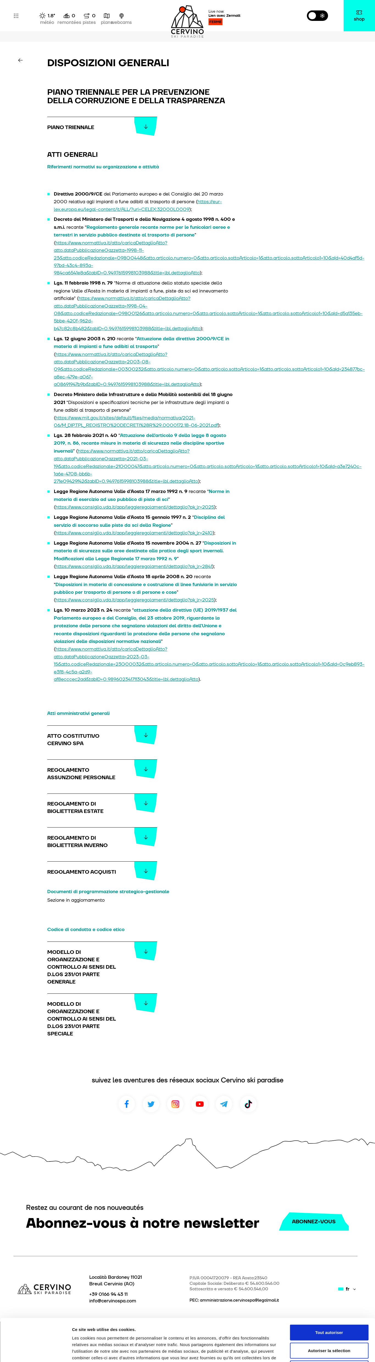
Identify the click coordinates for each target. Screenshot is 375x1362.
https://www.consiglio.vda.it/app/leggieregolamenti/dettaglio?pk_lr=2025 (134, 507)
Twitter (151, 1104)
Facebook (126, 1104)
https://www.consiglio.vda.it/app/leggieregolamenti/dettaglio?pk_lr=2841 (133, 566)
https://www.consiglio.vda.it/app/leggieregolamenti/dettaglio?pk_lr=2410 (134, 533)
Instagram (175, 1104)
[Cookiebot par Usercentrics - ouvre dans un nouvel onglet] (36, 1351)
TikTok (248, 1104)
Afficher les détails (302, 1351)
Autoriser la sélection (329, 1308)
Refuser (329, 1326)
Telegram (224, 1104)
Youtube (199, 1104)
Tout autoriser (329, 1290)
